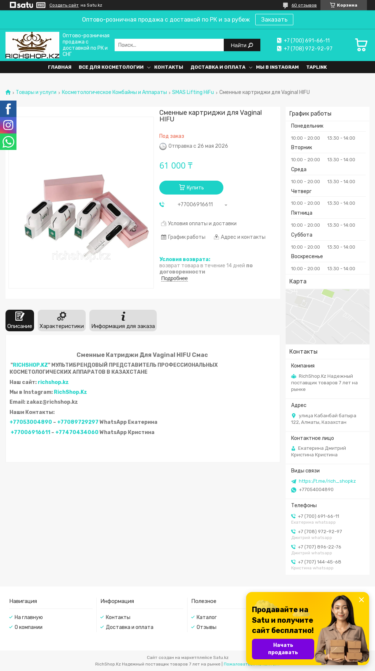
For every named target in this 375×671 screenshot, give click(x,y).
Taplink (316, 67)
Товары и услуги (36, 92)
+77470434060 (77, 432)
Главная (59, 67)
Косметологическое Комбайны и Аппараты (114, 92)
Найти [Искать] (239, 45)
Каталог (207, 617)
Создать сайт (64, 5)
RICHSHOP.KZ (30, 365)
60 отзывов (304, 5)
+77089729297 (78, 422)
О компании (28, 627)
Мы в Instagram (277, 67)
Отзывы (206, 627)
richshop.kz (53, 382)
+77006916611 (30, 432)
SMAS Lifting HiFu (193, 92)
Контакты (168, 67)
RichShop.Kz (70, 392)
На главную (29, 617)
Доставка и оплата (217, 67)
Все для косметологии (111, 67)
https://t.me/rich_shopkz (327, 481)
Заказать (274, 19)
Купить (195, 188)
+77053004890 (31, 422)
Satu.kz (221, 657)
